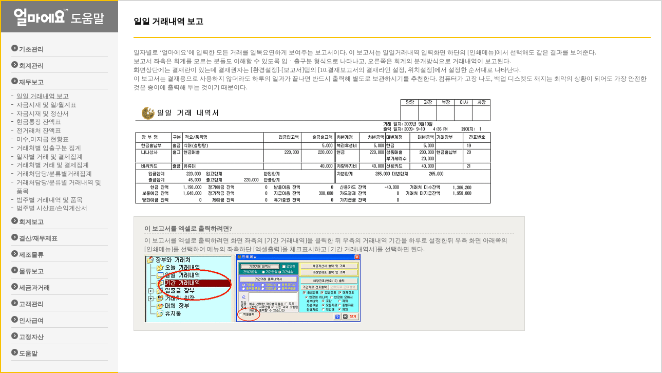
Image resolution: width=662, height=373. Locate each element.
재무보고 (31, 82)
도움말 (28, 353)
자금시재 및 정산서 (42, 113)
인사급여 (31, 320)
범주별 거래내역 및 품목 (49, 199)
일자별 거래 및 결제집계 (49, 156)
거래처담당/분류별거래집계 (54, 173)
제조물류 (31, 254)
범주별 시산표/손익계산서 (51, 208)
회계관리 (31, 65)
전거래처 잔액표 (38, 130)
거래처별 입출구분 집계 (48, 148)
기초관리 (31, 49)
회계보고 (31, 222)
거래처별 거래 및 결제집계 (52, 165)
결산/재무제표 (38, 238)
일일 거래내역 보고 (42, 96)
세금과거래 (34, 287)
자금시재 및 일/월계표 (46, 104)
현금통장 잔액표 (38, 121)
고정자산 (31, 337)
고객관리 (31, 304)
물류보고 (31, 271)
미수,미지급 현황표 (42, 139)
